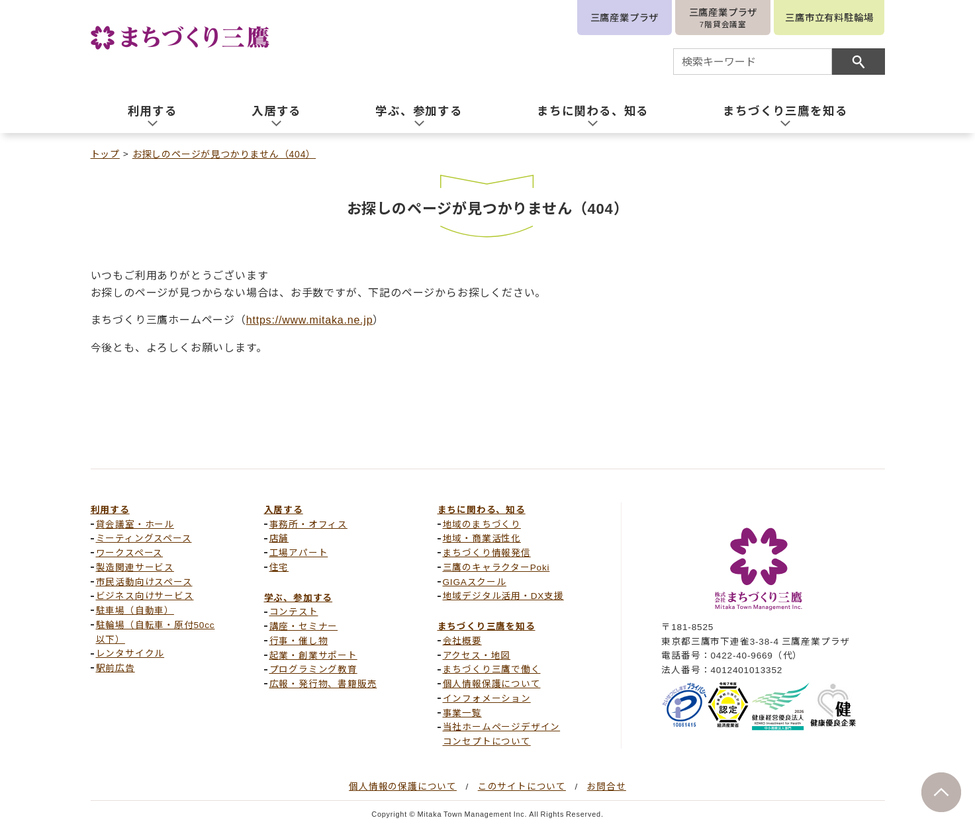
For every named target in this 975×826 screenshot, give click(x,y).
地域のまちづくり (482, 523)
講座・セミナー (303, 625)
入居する (283, 509)
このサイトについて (522, 785)
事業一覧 (462, 712)
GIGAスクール (474, 581)
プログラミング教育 (313, 668)
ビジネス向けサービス (145, 595)
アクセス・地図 (477, 654)
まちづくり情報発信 (487, 552)
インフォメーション (487, 697)
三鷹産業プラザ (624, 17)
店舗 (279, 537)
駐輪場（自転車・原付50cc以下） (155, 631)
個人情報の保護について (403, 785)
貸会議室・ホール (135, 523)
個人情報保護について (492, 683)
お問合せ (606, 785)
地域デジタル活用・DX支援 (503, 595)
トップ (105, 153)
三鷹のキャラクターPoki (496, 566)
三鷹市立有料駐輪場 (829, 17)
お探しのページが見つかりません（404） (224, 153)
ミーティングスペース (144, 537)
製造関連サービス (135, 566)
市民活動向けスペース (144, 581)
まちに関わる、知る (482, 509)
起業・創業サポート (313, 654)
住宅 (279, 566)
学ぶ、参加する (298, 597)
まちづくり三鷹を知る (486, 625)
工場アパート (298, 552)
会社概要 (462, 640)
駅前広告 (115, 667)
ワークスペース (129, 552)
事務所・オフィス (308, 523)
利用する (110, 509)
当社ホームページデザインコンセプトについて (502, 733)
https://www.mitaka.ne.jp (309, 319)
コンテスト (293, 611)
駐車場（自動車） (135, 609)
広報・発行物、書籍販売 (323, 683)
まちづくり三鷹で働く (492, 668)
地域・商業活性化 (482, 537)
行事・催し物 (298, 640)
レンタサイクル (130, 652)
